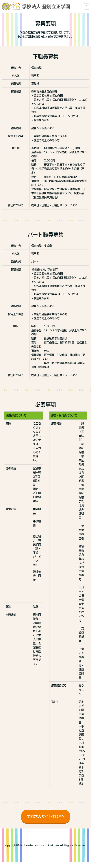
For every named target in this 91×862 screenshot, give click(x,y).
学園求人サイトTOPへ (45, 816)
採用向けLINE (88, 854)
